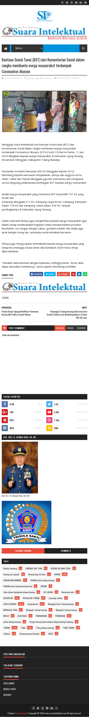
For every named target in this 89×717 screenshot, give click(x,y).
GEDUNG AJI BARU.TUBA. (61, 568)
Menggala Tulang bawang (36, 609)
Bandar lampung (10, 568)
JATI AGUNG (48, 592)
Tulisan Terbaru (23, 550)
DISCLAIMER (8, 683)
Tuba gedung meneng (45, 627)
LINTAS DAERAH (9, 604)
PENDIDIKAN (60, 615)
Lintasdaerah (33, 604)
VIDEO (50, 633)
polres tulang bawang (12, 621)
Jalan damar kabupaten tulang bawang (19, 592)
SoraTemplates (21, 713)
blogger (60, 328)
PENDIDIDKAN (41, 615)
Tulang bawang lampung (29, 633)
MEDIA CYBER (9, 689)
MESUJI (6, 615)
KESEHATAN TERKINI (31, 598)
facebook (81, 328)
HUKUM (57, 574)
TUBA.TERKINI (68, 627)
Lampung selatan (56, 598)
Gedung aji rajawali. (11, 574)
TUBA (23, 627)
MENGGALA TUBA (10, 609)
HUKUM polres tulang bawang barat (17, 586)
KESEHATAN (64, 78)
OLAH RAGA (22, 615)
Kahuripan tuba (68, 592)
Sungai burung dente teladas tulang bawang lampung (51, 621)
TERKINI (75, 78)
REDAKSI (7, 694)
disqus (70, 328)
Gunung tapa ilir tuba (36, 574)
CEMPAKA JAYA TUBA (34, 568)
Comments (66, 550)
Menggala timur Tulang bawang (61, 604)
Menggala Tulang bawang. (66, 609)
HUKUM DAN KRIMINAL (12, 580)
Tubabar (6, 633)
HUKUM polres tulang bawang (42, 580)
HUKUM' (44, 586)
